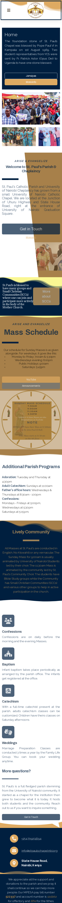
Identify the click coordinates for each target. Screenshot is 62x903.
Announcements (31, 385)
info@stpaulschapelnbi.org (39, 850)
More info (31, 82)
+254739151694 (31, 838)
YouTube (31, 379)
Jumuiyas (31, 76)
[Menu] (8, 10)
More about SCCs (45, 296)
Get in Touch (31, 229)
